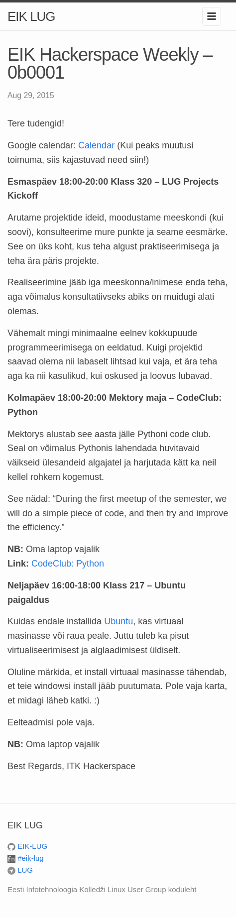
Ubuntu (118, 621)
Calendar (96, 145)
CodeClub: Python (67, 564)
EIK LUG (31, 16)
